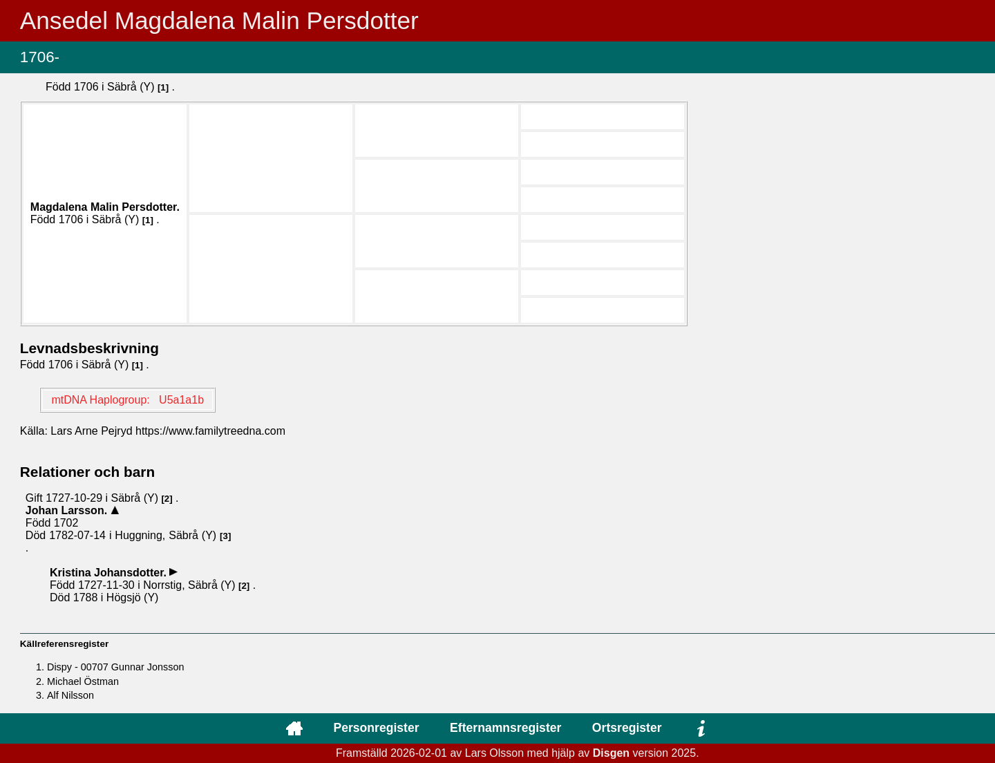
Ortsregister (627, 728)
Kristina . (109, 572)
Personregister (376, 728)
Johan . (68, 510)
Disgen (611, 753)
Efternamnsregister (505, 728)
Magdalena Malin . (105, 207)
